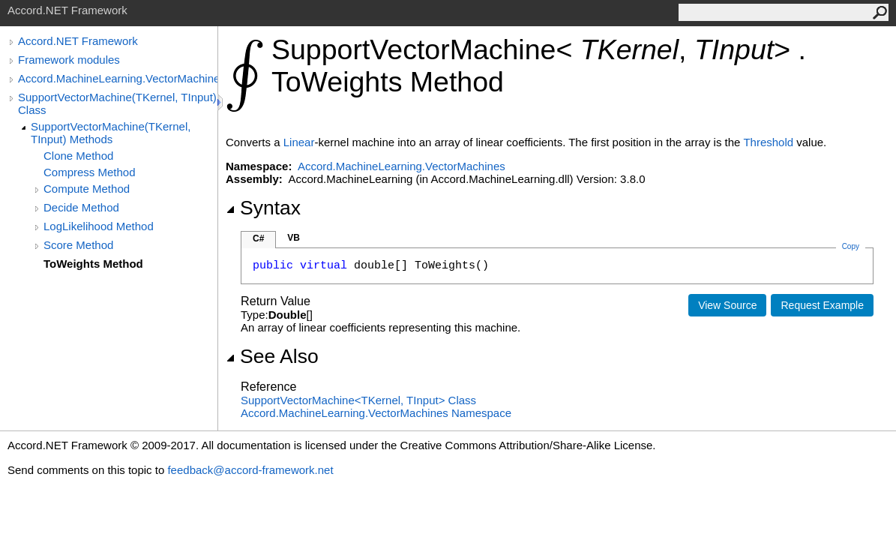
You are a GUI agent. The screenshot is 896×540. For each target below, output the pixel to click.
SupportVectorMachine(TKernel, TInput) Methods (110, 133)
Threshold (768, 142)
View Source (727, 305)
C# (258, 238)
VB (293, 237)
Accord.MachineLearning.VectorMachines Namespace (376, 412)
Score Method (78, 244)
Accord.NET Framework (78, 40)
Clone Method (78, 155)
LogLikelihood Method (98, 226)
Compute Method (86, 188)
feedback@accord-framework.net (250, 470)
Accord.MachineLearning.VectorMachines (117, 78)
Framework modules (69, 59)
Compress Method (89, 172)
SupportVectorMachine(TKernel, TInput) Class (117, 103)
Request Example (822, 305)
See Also (272, 356)
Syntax (263, 207)
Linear (299, 142)
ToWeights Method (93, 263)
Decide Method (81, 207)
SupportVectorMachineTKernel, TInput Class (358, 400)
